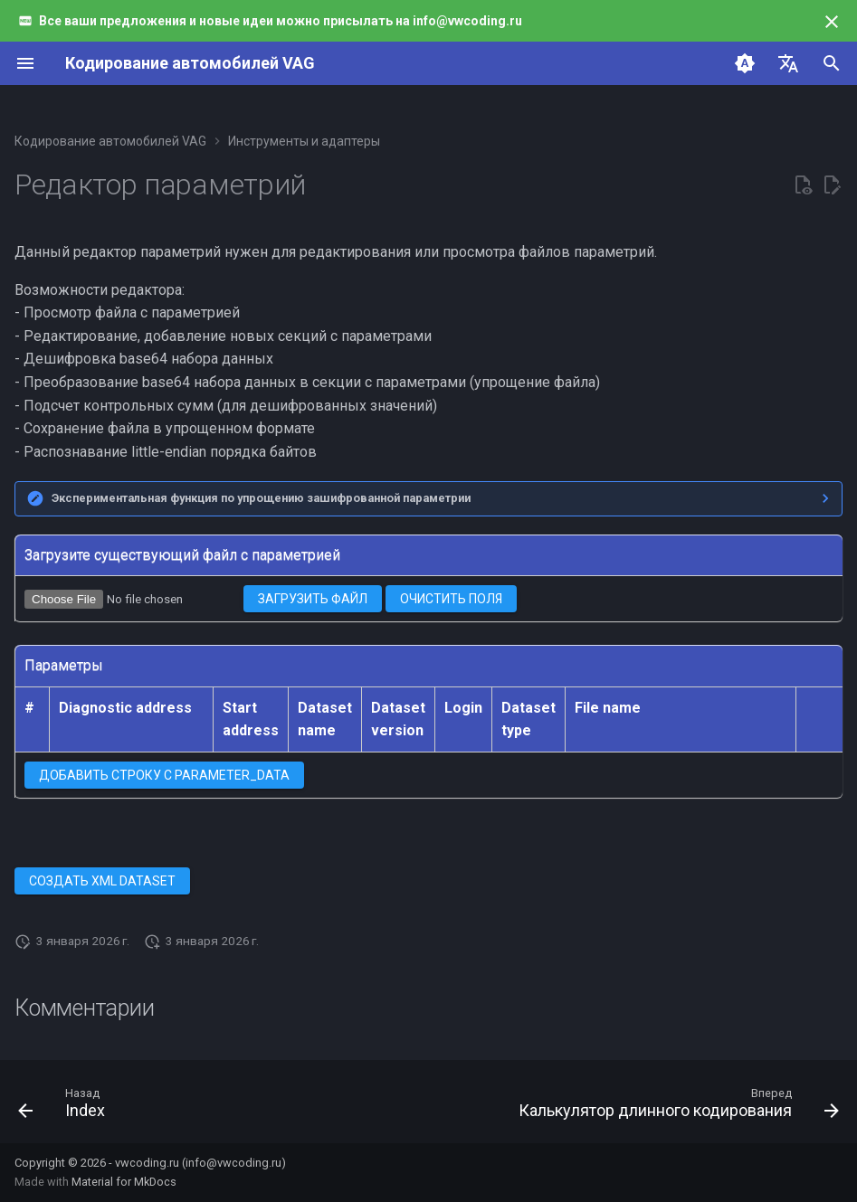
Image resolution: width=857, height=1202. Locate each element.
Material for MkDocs (123, 1181)
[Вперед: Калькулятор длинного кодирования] (675, 1107)
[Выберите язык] (788, 63)
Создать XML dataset (102, 881)
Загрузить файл (312, 599)
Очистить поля (451, 599)
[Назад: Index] (65, 1107)
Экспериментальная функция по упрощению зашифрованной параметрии (261, 498)
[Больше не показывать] (832, 22)
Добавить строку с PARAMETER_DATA (164, 775)
